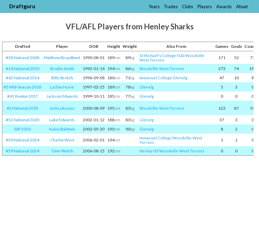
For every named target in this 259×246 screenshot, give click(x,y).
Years (154, 6)
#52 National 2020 (22, 119)
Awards (224, 6)
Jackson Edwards (62, 96)
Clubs (187, 6)
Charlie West (62, 139)
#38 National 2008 (22, 57)
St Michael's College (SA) (161, 55)
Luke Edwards (62, 119)
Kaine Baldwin (62, 129)
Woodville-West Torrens (161, 68)
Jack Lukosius (62, 108)
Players (204, 6)
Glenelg (180, 78)
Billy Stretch (62, 77)
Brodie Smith (62, 68)
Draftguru (22, 6)
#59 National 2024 (22, 150)
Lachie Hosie (62, 87)
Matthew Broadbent (62, 57)
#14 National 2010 (22, 68)
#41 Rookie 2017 (22, 96)
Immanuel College (155, 78)
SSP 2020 (22, 129)
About (242, 6)
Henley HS (148, 151)
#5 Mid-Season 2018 (22, 87)
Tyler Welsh (62, 150)
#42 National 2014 (22, 77)
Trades (171, 6)
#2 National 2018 (22, 108)
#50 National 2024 (22, 139)
